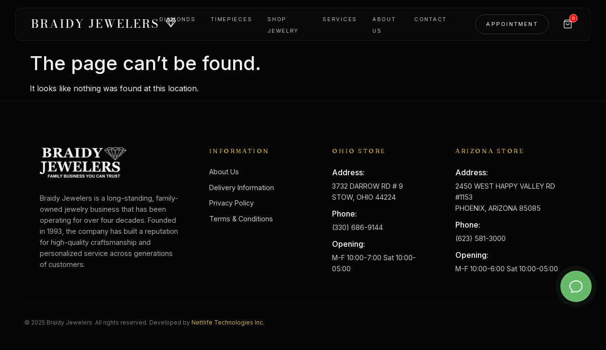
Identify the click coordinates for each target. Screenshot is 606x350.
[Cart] (567, 24)
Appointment (512, 24)
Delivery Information (241, 187)
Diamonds (177, 19)
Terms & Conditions (241, 219)
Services (340, 19)
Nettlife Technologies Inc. (227, 322)
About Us (224, 172)
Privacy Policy (231, 203)
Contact (430, 19)
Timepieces (231, 19)
